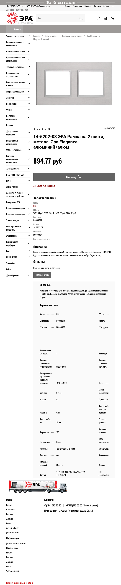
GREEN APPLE (11, 257)
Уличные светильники (15, 36)
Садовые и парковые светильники (14, 43)
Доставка (97, 6)
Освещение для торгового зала (12, 74)
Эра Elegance (92, 35)
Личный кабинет (12, 528)
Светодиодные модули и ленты (15, 83)
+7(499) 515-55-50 (13, 6)
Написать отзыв (42, 274)
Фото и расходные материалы (13, 228)
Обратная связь (12, 548)
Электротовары (51, 35)
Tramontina (10, 263)
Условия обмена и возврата (16, 543)
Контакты (88, 6)
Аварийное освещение (15, 91)
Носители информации (15, 214)
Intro (8, 251)
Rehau (8, 269)
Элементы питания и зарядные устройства (15, 194)
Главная (36, 35)
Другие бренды (12, 275)
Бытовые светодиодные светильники (12, 159)
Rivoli (8, 180)
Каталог (67, 6)
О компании (77, 6)
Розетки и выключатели (72, 35)
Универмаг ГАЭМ (12, 532)
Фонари (9, 109)
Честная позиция (12, 571)
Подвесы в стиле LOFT (15, 174)
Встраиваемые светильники (12, 142)
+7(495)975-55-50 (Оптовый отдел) (82, 505)
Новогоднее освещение (15, 208)
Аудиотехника (11, 235)
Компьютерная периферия (12, 243)
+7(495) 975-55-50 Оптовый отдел (37, 6)
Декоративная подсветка (12, 132)
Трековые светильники (15, 66)
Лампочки (10, 97)
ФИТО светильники (14, 149)
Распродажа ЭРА (13, 202)
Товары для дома (13, 220)
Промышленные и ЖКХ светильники (15, 59)
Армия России (12, 186)
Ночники (9, 125)
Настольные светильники (11, 117)
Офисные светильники (15, 51)
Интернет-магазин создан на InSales (19, 582)
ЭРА (34, 205)
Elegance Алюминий (41, 39)
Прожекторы (11, 103)
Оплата (106, 6)
